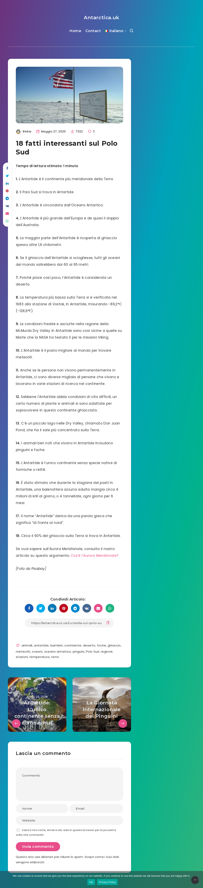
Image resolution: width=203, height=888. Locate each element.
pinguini (78, 651)
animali (27, 645)
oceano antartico (57, 651)
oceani (37, 651)
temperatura (39, 657)
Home (75, 31)
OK (91, 882)
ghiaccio (114, 645)
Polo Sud (92, 651)
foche (101, 645)
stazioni (22, 657)
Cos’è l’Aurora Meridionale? (94, 555)
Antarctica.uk (101, 17)
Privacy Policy (107, 882)
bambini (56, 645)
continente (72, 645)
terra (55, 657)
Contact (93, 31)
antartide (41, 645)
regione (106, 651)
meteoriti (23, 651)
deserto (89, 645)
